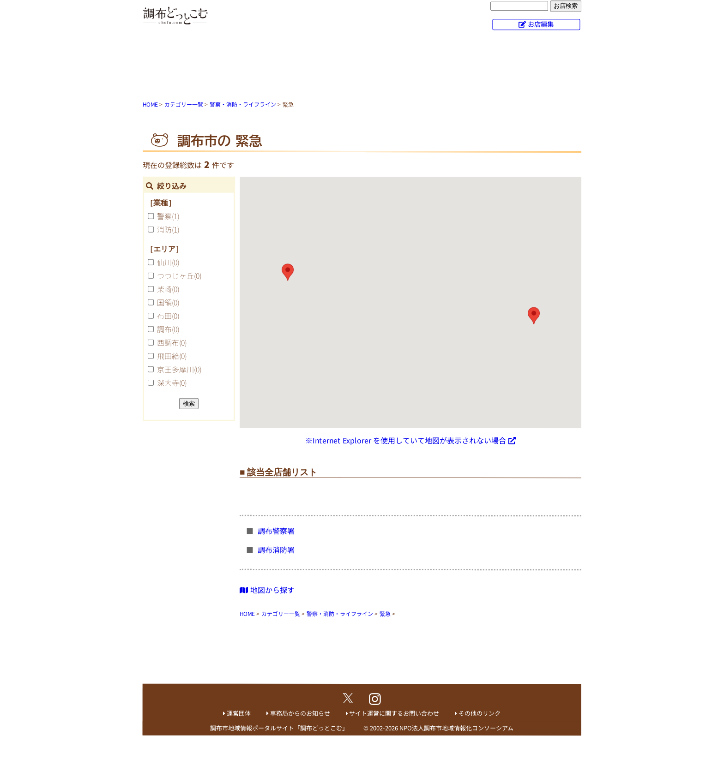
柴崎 (168, 288)
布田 (168, 315)
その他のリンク (480, 713)
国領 (168, 302)
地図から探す (267, 589)
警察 (168, 215)
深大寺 (172, 382)
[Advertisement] (362, 67)
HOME (150, 104)
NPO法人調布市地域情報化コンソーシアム (456, 727)
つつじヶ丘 (179, 275)
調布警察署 (277, 530)
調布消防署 (277, 549)
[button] (534, 315)
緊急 (385, 613)
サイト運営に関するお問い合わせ (394, 713)
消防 (168, 229)
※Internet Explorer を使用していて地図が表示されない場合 (405, 440)
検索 (189, 403)
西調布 (172, 342)
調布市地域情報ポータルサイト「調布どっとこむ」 (279, 727)
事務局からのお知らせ (300, 713)
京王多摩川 (179, 369)
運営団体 (239, 713)
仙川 (168, 262)
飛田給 (172, 355)
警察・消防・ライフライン (243, 104)
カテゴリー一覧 (183, 104)
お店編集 (541, 24)
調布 (168, 329)
